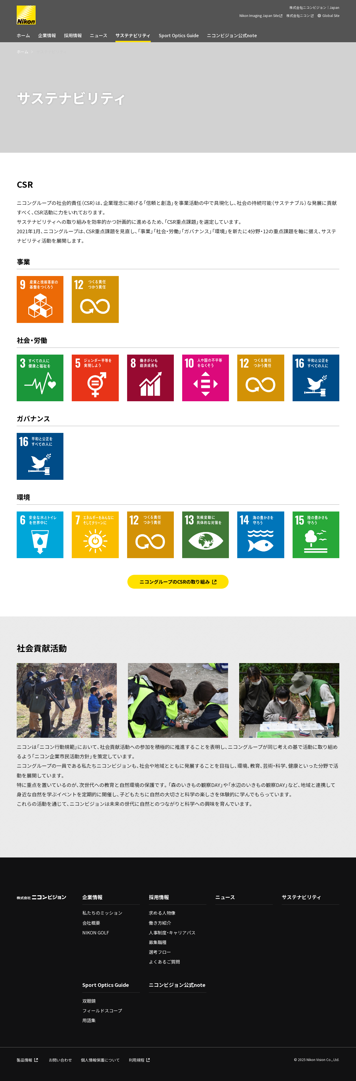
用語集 (89, 1020)
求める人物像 (162, 912)
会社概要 (91, 922)
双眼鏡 (89, 1000)
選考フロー (160, 952)
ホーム (23, 35)
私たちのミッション (102, 912)
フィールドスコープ (102, 1010)
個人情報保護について (100, 1060)
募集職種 (158, 942)
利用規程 (139, 1060)
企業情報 (47, 35)
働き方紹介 (160, 922)
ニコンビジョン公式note (232, 35)
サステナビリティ (133, 35)
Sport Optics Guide (179, 35)
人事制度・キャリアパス (172, 932)
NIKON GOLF (95, 932)
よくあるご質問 (164, 961)
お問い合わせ (60, 1060)
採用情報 (73, 35)
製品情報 (27, 1060)
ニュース (98, 35)
